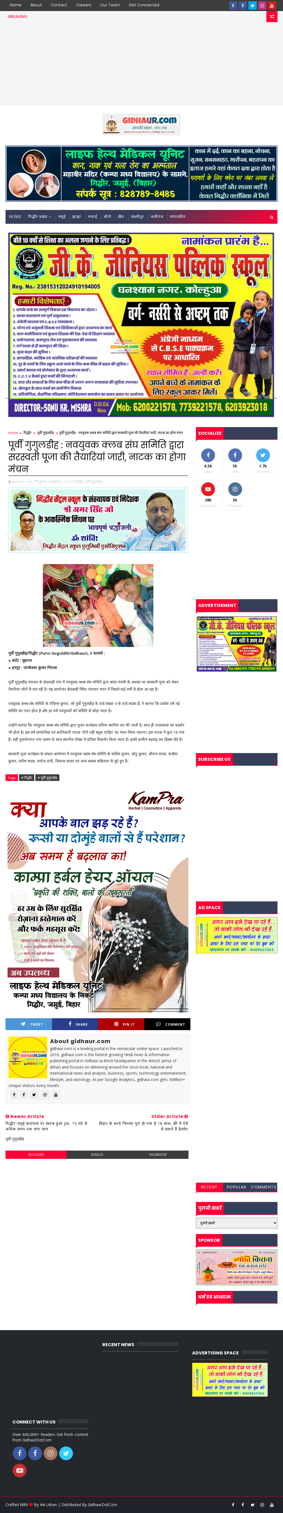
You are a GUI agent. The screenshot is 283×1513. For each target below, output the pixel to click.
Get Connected (144, 5)
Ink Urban (48, 1504)
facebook (158, 1154)
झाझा (76, 217)
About (36, 5)
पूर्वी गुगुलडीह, (94, 481)
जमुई (62, 217)
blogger (36, 1154)
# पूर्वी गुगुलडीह (47, 777)
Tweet (32, 1024)
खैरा (121, 217)
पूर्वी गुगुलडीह (45, 432)
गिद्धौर (27, 432)
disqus (97, 1154)
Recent (209, 1187)
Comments (263, 1187)
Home (16, 5)
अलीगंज (157, 217)
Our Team (110, 5)
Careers (83, 5)
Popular (237, 1187)
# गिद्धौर (26, 777)
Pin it (124, 1024)
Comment (170, 1024)
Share (78, 1024)
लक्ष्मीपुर (137, 217)
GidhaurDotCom (102, 1504)
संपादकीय (177, 217)
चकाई (92, 217)
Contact (59, 5)
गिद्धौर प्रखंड (38, 217)
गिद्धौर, (80, 481)
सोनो (107, 217)
